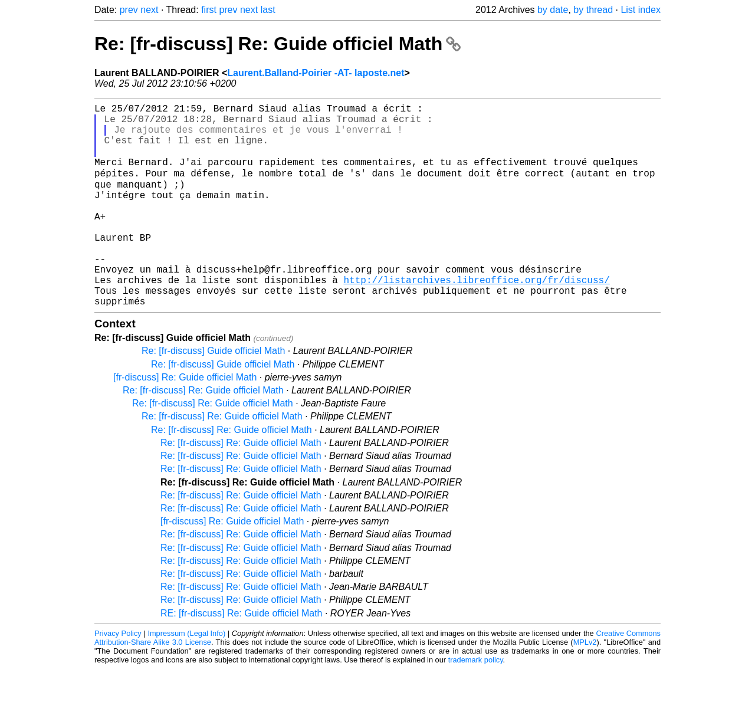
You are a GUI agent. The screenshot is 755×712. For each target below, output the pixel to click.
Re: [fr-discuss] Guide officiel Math (213, 394)
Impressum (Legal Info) (186, 676)
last (268, 10)
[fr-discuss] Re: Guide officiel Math (185, 420)
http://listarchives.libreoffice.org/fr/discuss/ (476, 317)
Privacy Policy (118, 676)
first (208, 10)
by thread (593, 10)
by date (552, 10)
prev (129, 10)
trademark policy (475, 702)
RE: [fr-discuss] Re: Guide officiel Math (241, 656)
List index (641, 10)
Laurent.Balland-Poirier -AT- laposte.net (315, 73)
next (149, 10)
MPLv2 (585, 685)
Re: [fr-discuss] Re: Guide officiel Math (277, 43)
